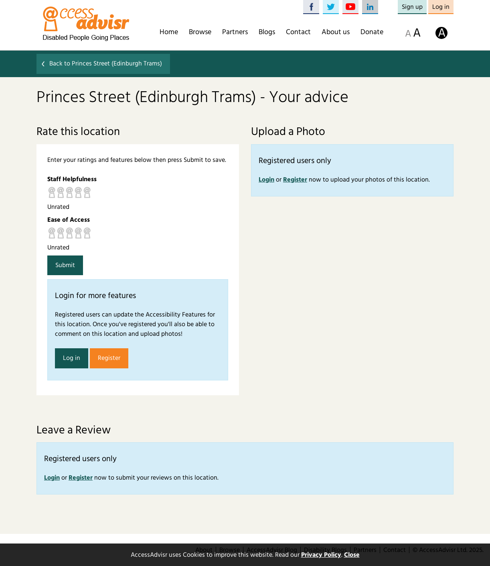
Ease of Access (68, 220)
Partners (235, 32)
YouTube (350, 7)
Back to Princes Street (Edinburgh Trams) (105, 63)
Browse (200, 32)
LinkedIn (370, 7)
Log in (441, 7)
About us (336, 32)
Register (109, 358)
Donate (371, 32)
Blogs (267, 32)
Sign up (412, 7)
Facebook (311, 7)
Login (266, 179)
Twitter (331, 7)
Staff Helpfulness (72, 179)
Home (169, 32)
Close (352, 555)
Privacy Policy (321, 555)
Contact (298, 32)
